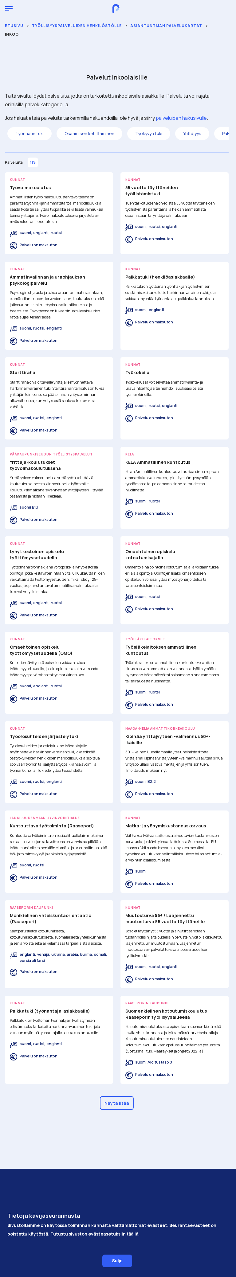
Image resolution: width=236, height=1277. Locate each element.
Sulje (117, 1267)
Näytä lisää (116, 1103)
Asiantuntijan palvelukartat (166, 25)
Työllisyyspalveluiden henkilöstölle (77, 25)
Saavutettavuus (117, 1202)
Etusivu (14, 25)
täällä (132, 1241)
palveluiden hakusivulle (181, 118)
